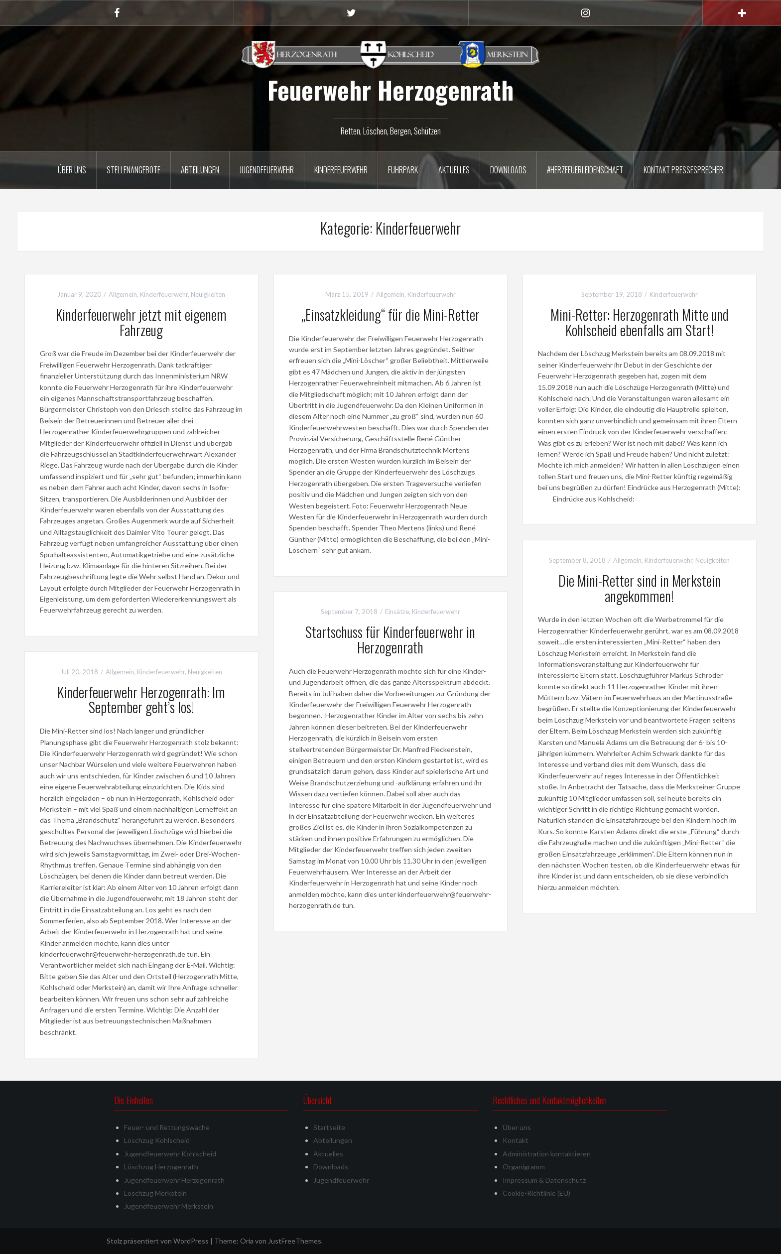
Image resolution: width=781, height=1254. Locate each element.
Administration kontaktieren (547, 1153)
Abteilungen (200, 170)
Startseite (329, 1127)
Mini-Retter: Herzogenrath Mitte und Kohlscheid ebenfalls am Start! (639, 322)
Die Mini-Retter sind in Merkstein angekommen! (639, 588)
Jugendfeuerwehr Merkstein (168, 1206)
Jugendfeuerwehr (267, 170)
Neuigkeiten (208, 294)
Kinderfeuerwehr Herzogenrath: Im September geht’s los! (141, 700)
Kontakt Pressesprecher (683, 170)
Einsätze (397, 612)
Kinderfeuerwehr (341, 170)
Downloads (508, 170)
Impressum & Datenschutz (544, 1180)
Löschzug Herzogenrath (161, 1166)
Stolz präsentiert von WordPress (158, 1241)
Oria (247, 1241)
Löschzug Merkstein (155, 1193)
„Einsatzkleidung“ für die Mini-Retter (390, 314)
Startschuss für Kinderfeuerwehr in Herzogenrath (390, 639)
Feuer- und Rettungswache (167, 1127)
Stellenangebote (133, 170)
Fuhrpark (403, 170)
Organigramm (524, 1166)
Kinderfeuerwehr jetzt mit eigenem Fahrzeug (141, 322)
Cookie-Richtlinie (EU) (536, 1193)
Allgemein (123, 294)
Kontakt (515, 1140)
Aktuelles (454, 170)
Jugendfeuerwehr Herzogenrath (174, 1180)
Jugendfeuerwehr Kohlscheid (170, 1153)
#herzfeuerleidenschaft (585, 170)
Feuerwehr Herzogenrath (390, 90)
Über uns (72, 170)
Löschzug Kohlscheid (157, 1140)
